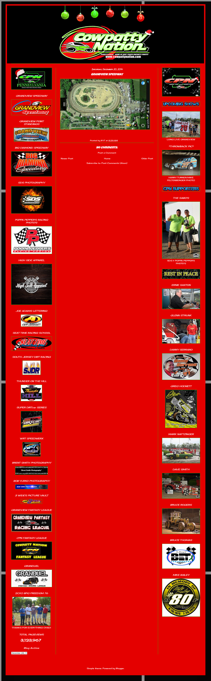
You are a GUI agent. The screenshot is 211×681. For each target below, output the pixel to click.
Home (107, 158)
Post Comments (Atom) (114, 163)
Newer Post (67, 158)
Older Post (147, 158)
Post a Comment (107, 153)
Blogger (120, 668)
